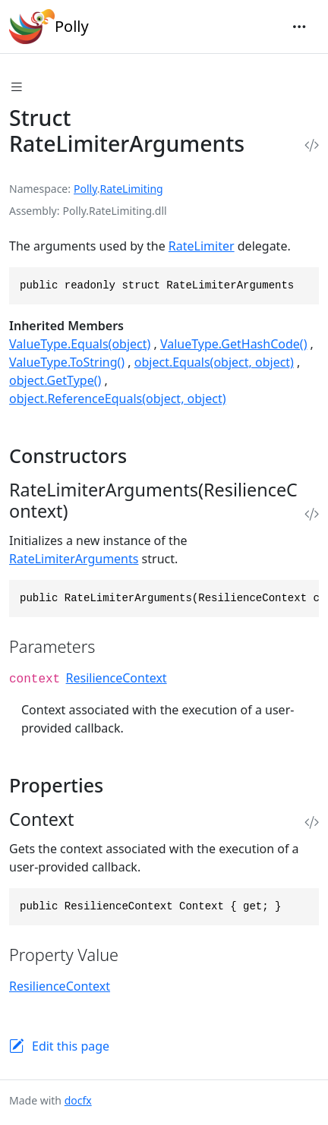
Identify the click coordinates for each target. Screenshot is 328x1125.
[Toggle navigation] (299, 26)
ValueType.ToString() (67, 362)
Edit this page (70, 1046)
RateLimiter (202, 246)
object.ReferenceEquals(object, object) (117, 398)
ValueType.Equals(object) (79, 344)
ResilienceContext (116, 678)
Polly (49, 26)
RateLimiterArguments (73, 558)
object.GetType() (55, 380)
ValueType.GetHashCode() (233, 344)
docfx (78, 1100)
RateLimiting (131, 188)
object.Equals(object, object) (214, 362)
